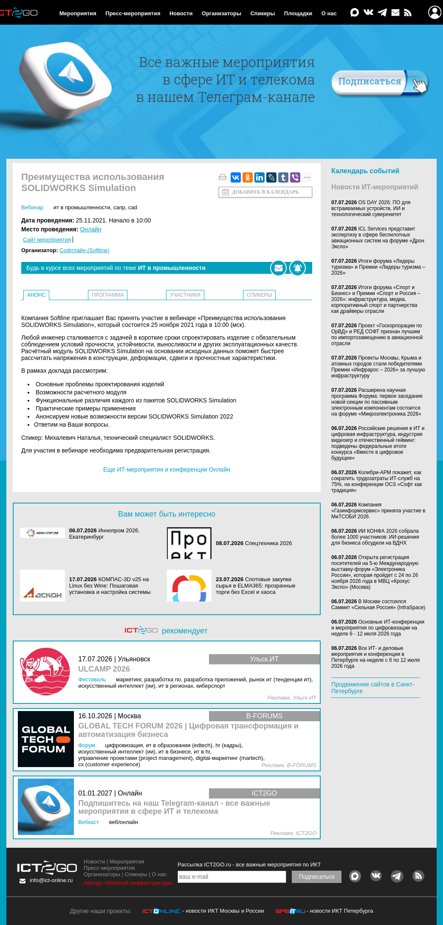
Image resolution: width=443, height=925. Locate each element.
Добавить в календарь (265, 192)
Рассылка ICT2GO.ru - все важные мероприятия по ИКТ (249, 864)
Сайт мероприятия (47, 239)
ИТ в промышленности (82, 207)
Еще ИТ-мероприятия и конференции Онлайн (166, 469)
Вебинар (32, 207)
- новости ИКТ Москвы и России (223, 911)
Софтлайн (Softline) (84, 250)
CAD (132, 207)
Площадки (298, 13)
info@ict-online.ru (51, 880)
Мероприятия (77, 13)
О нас (329, 13)
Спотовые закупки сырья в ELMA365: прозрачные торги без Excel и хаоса (255, 585)
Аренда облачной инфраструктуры (128, 883)
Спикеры (262, 13)
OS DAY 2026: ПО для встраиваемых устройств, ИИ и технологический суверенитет (370, 208)
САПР (119, 207)
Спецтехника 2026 (268, 543)
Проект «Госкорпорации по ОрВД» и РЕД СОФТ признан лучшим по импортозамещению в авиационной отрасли (377, 334)
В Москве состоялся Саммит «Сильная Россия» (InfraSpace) (378, 604)
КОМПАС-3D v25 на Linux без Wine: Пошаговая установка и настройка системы (110, 585)
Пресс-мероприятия (132, 13)
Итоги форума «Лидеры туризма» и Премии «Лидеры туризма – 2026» (378, 267)
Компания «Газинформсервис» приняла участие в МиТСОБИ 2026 (378, 511)
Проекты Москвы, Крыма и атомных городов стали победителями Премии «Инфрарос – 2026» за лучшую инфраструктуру (378, 367)
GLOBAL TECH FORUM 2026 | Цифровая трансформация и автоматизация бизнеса (188, 730)
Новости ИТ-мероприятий (374, 187)
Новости (181, 13)
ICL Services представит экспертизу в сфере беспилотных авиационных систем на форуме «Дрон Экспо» (377, 238)
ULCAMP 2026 (104, 669)
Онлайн (90, 229)
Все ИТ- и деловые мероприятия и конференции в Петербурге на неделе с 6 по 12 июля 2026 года (375, 657)
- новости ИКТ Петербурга (339, 911)
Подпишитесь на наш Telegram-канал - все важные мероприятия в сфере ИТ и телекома (174, 807)
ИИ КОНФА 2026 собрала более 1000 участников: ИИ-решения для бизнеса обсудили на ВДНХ (375, 537)
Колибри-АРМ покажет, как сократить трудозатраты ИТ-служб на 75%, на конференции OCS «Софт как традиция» (376, 481)
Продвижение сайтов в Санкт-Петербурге (373, 687)
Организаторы (221, 13)
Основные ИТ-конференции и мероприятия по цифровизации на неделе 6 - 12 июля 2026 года (377, 628)
